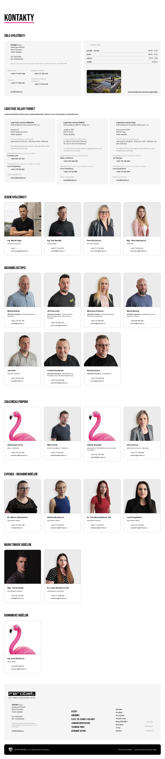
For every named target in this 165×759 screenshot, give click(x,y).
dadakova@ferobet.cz (99, 528)
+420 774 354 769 (17, 453)
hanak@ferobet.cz (17, 598)
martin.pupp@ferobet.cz (19, 251)
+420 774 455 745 (17, 321)
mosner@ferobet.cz (137, 323)
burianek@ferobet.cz (98, 457)
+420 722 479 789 (97, 454)
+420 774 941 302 (17, 378)
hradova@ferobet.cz (98, 323)
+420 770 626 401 (97, 321)
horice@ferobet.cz (70, 180)
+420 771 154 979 (41, 84)
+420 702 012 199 (17, 596)
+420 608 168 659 (137, 321)
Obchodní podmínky (125, 749)
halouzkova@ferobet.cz (138, 251)
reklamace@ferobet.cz (59, 455)
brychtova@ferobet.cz (98, 251)
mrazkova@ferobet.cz (19, 669)
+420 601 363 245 (17, 666)
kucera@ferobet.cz (97, 381)
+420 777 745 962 (97, 248)
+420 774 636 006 (97, 378)
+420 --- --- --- (16, 248)
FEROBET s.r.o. (25, 749)
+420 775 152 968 (18, 169)
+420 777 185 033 (41, 74)
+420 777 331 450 (57, 248)
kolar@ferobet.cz (17, 381)
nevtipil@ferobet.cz (58, 251)
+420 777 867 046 (18, 74)
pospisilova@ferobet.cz (138, 528)
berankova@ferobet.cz (19, 455)
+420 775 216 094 (123, 161)
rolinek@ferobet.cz (18, 323)
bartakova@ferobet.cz (59, 598)
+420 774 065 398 (57, 380)
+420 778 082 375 (57, 323)
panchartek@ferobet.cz (59, 383)
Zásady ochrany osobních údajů (145, 749)
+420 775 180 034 (136, 248)
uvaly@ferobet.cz (122, 180)
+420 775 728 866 (137, 453)
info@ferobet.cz (17, 92)
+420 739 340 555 (70, 161)
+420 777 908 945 (57, 596)
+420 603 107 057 (18, 159)
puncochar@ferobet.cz (59, 325)
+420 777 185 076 (18, 83)
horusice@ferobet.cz (18, 178)
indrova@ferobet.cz (137, 455)
